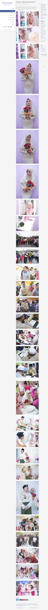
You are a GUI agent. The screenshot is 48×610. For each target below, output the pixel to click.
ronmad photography (28, 604)
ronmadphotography (35, 604)
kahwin (36, 603)
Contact (12, 23)
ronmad (26, 3)
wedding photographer (22, 605)
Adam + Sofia (43, 12)
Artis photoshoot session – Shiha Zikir (43, 10)
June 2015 (42, 36)
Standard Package (11, 19)
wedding (17, 605)
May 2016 (42, 29)
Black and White (11, 17)
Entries (43, 48)
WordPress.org (43, 50)
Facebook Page (44, 54)
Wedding (12, 11)
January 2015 (43, 37)
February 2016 (43, 30)
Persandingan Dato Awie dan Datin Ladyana (43, 6)
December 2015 (43, 33)
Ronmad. (7, 3)
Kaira (10, 29)
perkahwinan (20, 604)
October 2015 (43, 34)
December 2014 (43, 38)
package (17, 604)
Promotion (12, 21)
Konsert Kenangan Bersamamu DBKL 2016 (44, 15)
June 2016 (42, 27)
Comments (43, 49)
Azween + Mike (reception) (43, 18)
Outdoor (12, 13)
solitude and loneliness (34, 607)
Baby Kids (12, 15)
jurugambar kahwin (31, 603)
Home (13, 8)
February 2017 (43, 25)
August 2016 (43, 26)
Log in (42, 46)
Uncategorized (21, 603)
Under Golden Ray (19, 607)
